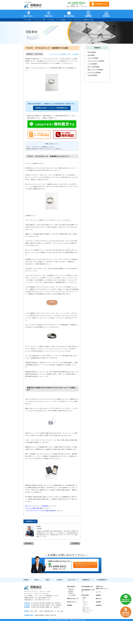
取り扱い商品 (85, 595)
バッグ (84, 606)
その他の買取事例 (92, 75)
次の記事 (75, 543)
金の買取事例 (91, 55)
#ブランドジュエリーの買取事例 (58, 54)
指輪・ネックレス (87, 610)
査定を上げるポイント (73, 598)
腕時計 (84, 598)
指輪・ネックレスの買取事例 (95, 69)
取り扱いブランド (72, 602)
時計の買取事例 (92, 52)
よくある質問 (71, 595)
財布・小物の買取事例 (94, 66)
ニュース (98, 592)
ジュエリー (86, 604)
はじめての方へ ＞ (73, 580)
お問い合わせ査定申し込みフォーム (102, 587)
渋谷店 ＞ (37, 580)
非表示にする (53, 144)
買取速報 (69, 605)
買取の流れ (49, 16)
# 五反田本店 (75, 54)
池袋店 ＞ (49, 580)
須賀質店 (32, 587)
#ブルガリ (68, 54)
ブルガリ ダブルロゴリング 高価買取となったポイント (40, 147)
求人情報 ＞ (60, 580)
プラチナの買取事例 (93, 58)
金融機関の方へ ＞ (87, 580)
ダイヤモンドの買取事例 (94, 72)
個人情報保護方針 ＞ (103, 580)
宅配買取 (70, 593)
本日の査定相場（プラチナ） (88, 591)
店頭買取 (70, 591)
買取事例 (98, 595)
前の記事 (28, 543)
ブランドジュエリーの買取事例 (96, 61)
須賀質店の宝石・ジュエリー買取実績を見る (52, 108)
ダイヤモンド (86, 612)
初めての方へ (28, 16)
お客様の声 (99, 605)
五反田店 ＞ (27, 580)
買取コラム (99, 598)
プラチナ (85, 602)
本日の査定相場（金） (87, 586)
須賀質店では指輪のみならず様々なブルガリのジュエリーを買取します (44, 149)
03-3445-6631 (76, 3)
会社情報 (98, 602)
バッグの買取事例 (92, 64)
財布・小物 (86, 608)
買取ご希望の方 (71, 586)
